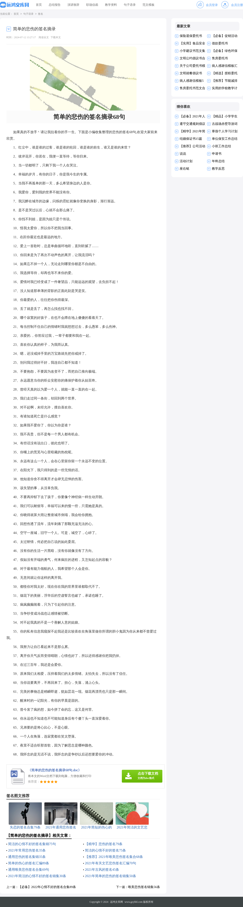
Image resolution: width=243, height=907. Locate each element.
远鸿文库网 (116, 901)
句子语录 (130, 4)
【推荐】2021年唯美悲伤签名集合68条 (114, 857)
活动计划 (186, 161)
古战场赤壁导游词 (224, 123)
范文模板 (148, 4)
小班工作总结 (221, 146)
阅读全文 (44, 37)
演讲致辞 (73, 4)
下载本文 (56, 37)
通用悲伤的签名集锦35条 (27, 857)
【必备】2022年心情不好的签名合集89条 (47, 887)
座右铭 (184, 168)
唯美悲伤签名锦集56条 (144, 887)
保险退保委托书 (191, 36)
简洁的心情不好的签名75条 (105, 850)
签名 (40, 14)
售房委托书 (220, 58)
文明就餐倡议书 (191, 73)
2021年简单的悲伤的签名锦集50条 (110, 876)
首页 (39, 4)
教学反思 (218, 168)
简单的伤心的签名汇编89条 (28, 863)
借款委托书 (220, 43)
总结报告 (55, 4)
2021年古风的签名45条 (102, 869)
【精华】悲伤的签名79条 (103, 844)
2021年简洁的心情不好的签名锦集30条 (37, 876)
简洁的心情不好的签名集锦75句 (32, 844)
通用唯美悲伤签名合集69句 (28, 869)
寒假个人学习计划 (224, 131)
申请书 (216, 153)
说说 (183, 153)
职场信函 (92, 4)
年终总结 (218, 161)
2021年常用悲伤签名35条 (27, 850)
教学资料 (111, 4)
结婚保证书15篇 (191, 138)
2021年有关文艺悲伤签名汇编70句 (110, 863)
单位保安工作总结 (224, 138)
